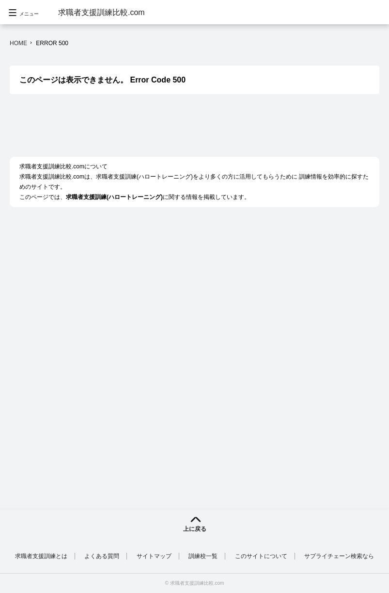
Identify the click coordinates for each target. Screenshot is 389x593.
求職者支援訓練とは (41, 556)
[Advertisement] (186, 130)
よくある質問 (101, 556)
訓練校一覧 (203, 556)
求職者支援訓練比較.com (101, 12)
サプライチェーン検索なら (339, 556)
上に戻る (194, 529)
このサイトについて (261, 556)
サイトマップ (154, 556)
